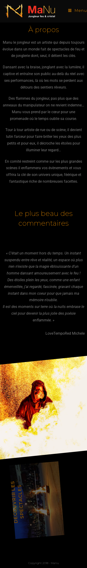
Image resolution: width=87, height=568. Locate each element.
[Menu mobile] (77, 10)
